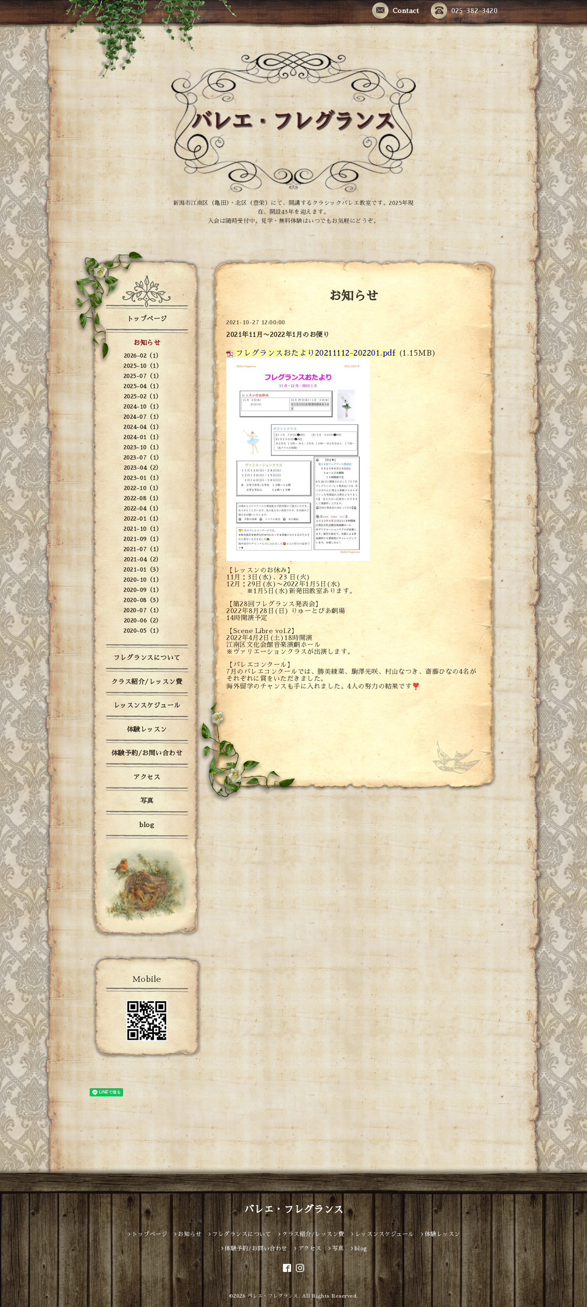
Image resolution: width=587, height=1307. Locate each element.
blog (146, 825)
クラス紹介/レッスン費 (147, 682)
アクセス (146, 777)
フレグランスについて (147, 658)
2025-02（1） (143, 396)
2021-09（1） (143, 539)
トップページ (147, 319)
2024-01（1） (143, 437)
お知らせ (146, 343)
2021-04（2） (143, 559)
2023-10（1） (143, 447)
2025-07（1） (143, 376)
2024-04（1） (143, 427)
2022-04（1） (143, 508)
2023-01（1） (143, 478)
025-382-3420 (464, 11)
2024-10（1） (143, 406)
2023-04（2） (143, 468)
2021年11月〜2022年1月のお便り (277, 335)
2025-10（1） (143, 366)
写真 (147, 801)
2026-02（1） (143, 356)
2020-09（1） (143, 590)
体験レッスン (147, 729)
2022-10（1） (143, 488)
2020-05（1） (143, 631)
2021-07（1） (143, 549)
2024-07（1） (143, 417)
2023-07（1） (143, 457)
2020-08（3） (143, 600)
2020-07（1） (143, 610)
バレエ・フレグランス (294, 1210)
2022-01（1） (143, 518)
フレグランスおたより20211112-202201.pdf (316, 353)
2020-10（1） (143, 580)
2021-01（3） (143, 569)
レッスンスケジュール (147, 705)
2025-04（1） (143, 386)
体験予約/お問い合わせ (147, 753)
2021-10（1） (143, 529)
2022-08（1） (143, 498)
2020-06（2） (143, 620)
